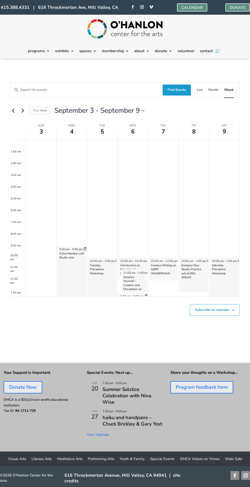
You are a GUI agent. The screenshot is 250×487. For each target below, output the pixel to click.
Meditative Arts (70, 459)
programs (36, 51)
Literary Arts (41, 459)
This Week (40, 110)
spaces (85, 51)
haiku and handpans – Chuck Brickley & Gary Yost (132, 420)
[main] (125, 211)
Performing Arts (101, 459)
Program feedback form (202, 387)
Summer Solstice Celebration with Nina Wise (127, 395)
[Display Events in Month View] (213, 90)
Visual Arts (17, 459)
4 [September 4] (71, 131)
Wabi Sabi (233, 459)
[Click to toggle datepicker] (99, 111)
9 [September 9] (224, 131)
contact (206, 51)
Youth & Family (132, 459)
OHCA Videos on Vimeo (199, 459)
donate (161, 51)
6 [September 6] (133, 131)
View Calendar (98, 434)
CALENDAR (192, 7)
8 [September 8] (194, 131)
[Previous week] (13, 111)
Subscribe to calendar (212, 309)
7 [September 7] (163, 131)
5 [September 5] (102, 131)
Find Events (176, 89)
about (139, 51)
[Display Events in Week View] (229, 90)
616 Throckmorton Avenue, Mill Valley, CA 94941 (115, 475)
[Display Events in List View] (199, 90)
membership (113, 51)
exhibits (62, 51)
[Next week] (23, 111)
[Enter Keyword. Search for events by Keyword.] (86, 90)
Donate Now (23, 387)
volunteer (186, 51)
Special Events (162, 459)
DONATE (237, 7)
